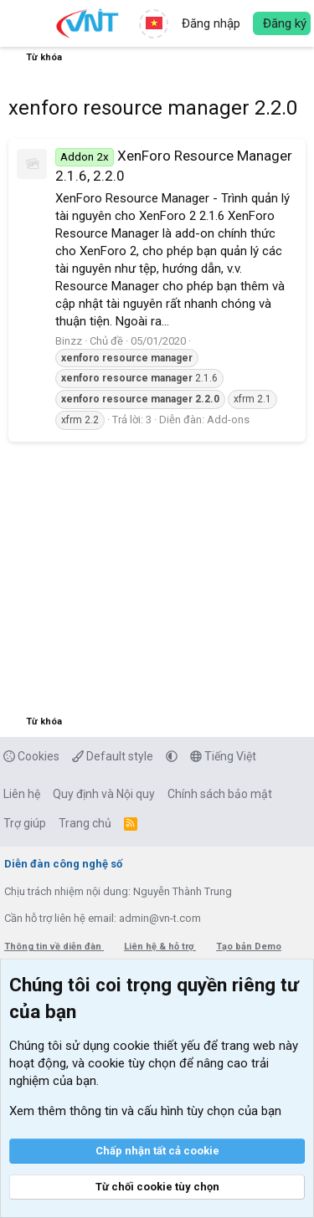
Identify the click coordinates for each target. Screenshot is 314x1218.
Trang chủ (85, 823)
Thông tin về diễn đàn (54, 946)
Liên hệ (21, 794)
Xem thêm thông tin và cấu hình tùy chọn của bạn (145, 1110)
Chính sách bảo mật (219, 794)
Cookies (31, 756)
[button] (23, 23)
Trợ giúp (24, 823)
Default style (112, 756)
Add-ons (228, 419)
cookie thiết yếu (156, 1045)
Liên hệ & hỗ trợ (160, 946)
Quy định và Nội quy (104, 794)
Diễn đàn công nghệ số (63, 863)
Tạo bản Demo (248, 946)
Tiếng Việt (223, 756)
